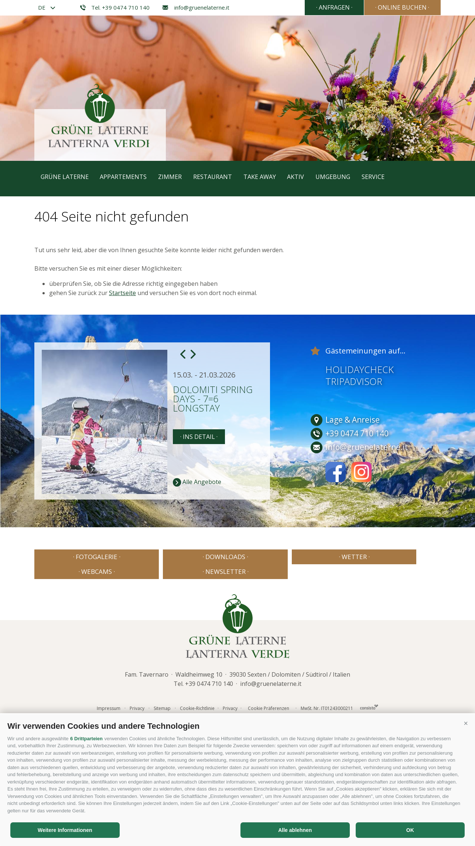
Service (387, 179)
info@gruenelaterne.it (195, 7)
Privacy (137, 693)
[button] (466, 723)
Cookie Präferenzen (268, 693)
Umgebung (345, 179)
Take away (268, 179)
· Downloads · (155, 556)
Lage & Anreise (345, 420)
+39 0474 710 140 (209, 668)
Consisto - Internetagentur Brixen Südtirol (369, 691)
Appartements (125, 179)
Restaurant (218, 179)
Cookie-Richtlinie (197, 693)
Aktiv (305, 179)
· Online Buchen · (402, 7)
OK (410, 830)
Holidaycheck (359, 369)
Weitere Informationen (65, 830)
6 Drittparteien (86, 738)
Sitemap (162, 693)
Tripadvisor (353, 381)
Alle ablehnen (295, 830)
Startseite (122, 293)
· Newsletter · (402, 556)
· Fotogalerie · (73, 556)
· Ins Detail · (199, 437)
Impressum (108, 693)
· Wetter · (237, 556)
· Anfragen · (333, 7)
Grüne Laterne (65, 179)
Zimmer (174, 179)
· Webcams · (319, 556)
